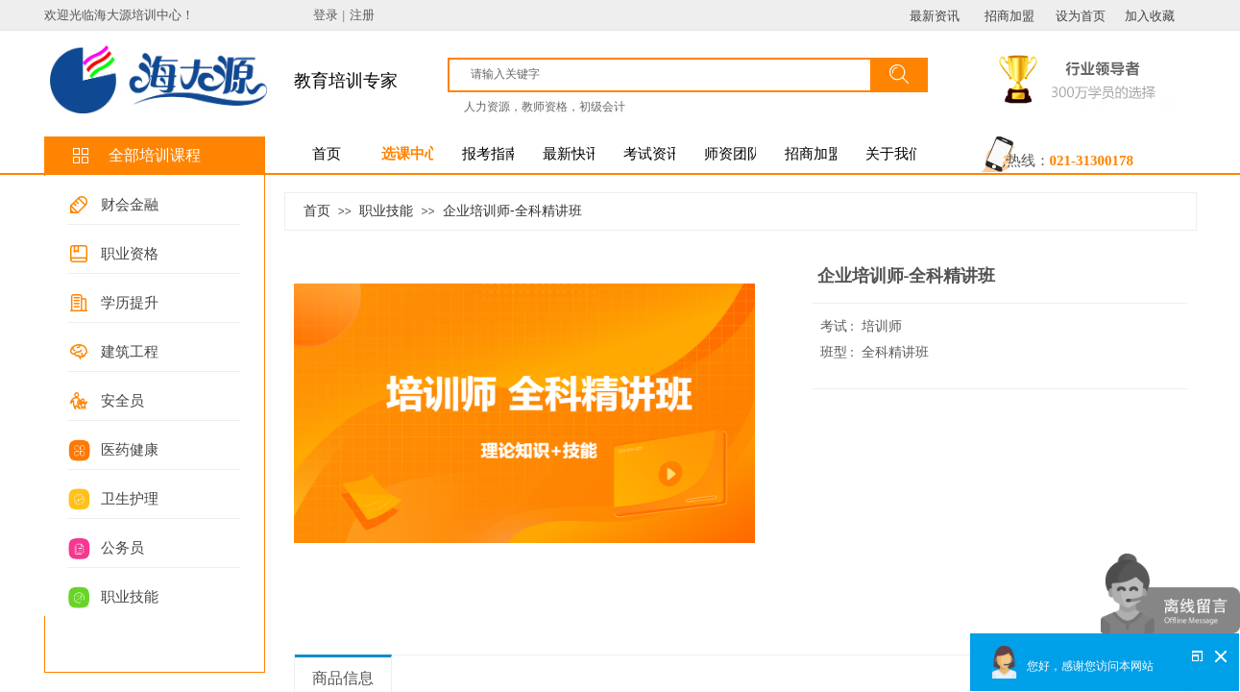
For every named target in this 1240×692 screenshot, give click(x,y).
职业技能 (129, 597)
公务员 (122, 548)
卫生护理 (129, 499)
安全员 (122, 400)
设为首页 (1081, 16)
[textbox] (668, 74)
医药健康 (129, 449)
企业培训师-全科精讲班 (512, 210)
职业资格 (129, 253)
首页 (317, 210)
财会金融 (129, 204)
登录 (325, 15)
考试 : (839, 326)
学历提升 (129, 302)
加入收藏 (1150, 16)
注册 (362, 15)
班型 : (839, 352)
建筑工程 (129, 351)
